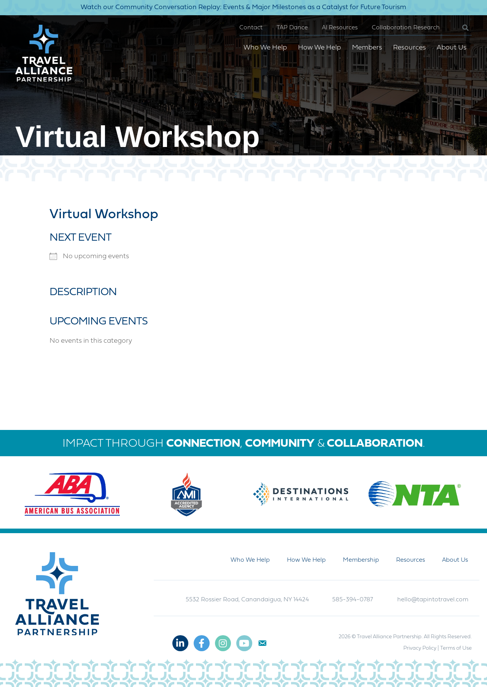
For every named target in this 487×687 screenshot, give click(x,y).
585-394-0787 (352, 600)
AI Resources (340, 28)
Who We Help (265, 47)
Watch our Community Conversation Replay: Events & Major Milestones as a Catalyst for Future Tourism (243, 7)
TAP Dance (292, 28)
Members (367, 47)
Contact (251, 28)
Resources (409, 47)
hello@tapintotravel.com (432, 600)
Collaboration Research (406, 28)
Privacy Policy (419, 648)
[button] (459, 28)
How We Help (319, 47)
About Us (451, 47)
